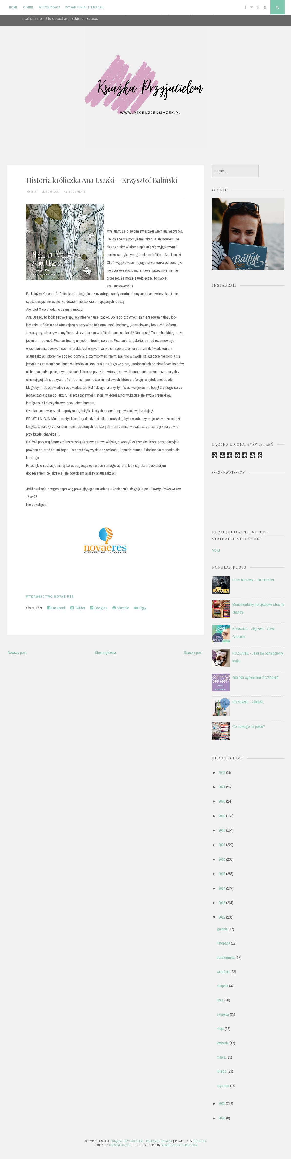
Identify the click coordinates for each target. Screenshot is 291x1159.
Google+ (99, 607)
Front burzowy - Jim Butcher (253, 580)
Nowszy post (17, 652)
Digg (140, 607)
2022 (221, 772)
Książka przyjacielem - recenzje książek (141, 1141)
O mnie (28, 7)
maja (220, 1028)
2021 (221, 786)
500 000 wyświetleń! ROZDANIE (255, 677)
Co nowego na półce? (248, 726)
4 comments (77, 191)
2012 (221, 917)
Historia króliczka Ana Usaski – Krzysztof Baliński (101, 180)
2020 (221, 801)
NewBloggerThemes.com (179, 1145)
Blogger (200, 1141)
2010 (221, 1118)
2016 (221, 859)
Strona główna (105, 652)
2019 (221, 816)
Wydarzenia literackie (84, 7)
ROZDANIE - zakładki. (248, 702)
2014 (221, 888)
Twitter (77, 607)
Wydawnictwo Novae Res (50, 596)
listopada (223, 943)
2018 (221, 830)
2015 (221, 873)
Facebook (56, 607)
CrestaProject (120, 1145)
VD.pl (216, 550)
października (226, 957)
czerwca (223, 1014)
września (223, 971)
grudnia (222, 929)
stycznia (223, 1085)
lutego (222, 1071)
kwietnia (223, 1043)
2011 (221, 1103)
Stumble (120, 607)
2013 (221, 902)
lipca (220, 1000)
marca (221, 1057)
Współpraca (49, 7)
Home (13, 7)
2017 (221, 844)
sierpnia (222, 986)
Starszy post (193, 652)
